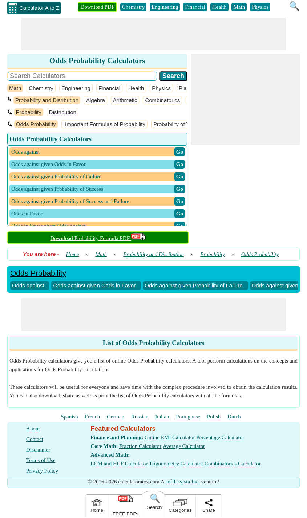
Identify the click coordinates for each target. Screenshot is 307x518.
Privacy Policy (42, 471)
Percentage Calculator (220, 437)
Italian (162, 417)
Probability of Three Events (186, 124)
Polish (214, 417)
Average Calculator (184, 446)
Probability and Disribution (46, 100)
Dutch (234, 417)
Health (219, 7)
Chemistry (133, 7)
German (115, 417)
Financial (195, 7)
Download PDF (97, 7)
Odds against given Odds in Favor (94, 285)
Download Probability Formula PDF (98, 238)
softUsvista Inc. (183, 482)
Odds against (28, 285)
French (92, 417)
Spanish (69, 417)
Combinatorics (162, 100)
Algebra (95, 100)
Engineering (165, 7)
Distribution (62, 112)
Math (239, 7)
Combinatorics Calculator (233, 463)
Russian (140, 417)
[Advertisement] (153, 34)
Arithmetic (125, 100)
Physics (260, 7)
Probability (28, 112)
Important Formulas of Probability (104, 124)
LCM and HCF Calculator (119, 463)
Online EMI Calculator (170, 437)
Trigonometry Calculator (176, 463)
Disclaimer (38, 450)
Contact (34, 439)
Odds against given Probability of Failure (193, 285)
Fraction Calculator (140, 446)
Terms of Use (41, 460)
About (33, 429)
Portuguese (188, 417)
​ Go (179, 152)
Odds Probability (36, 124)
